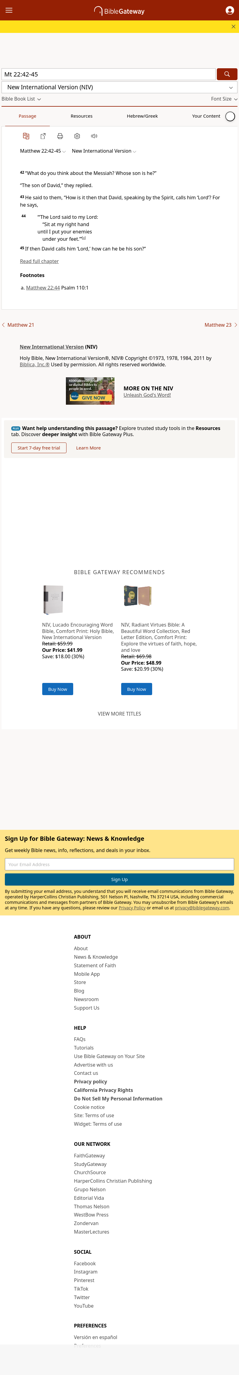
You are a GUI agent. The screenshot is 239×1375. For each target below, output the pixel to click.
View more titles (119, 713)
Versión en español (96, 1337)
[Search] (227, 74)
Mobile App (87, 974)
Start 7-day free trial (39, 448)
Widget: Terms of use (98, 1124)
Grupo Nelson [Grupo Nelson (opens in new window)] (90, 1189)
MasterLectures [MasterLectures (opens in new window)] (91, 1231)
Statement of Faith (95, 965)
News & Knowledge (96, 957)
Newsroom (86, 999)
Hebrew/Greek (80, 116)
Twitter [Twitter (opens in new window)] (82, 1297)
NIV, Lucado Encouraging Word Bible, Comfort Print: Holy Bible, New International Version (78, 631)
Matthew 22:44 (43, 287)
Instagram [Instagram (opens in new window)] (86, 1271)
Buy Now (57, 689)
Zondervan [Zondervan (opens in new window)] (86, 1223)
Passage (15, 116)
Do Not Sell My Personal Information (118, 1098)
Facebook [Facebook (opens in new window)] (85, 1263)
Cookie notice (89, 1107)
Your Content (120, 116)
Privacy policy (90, 1081)
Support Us (87, 1007)
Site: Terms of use (94, 1115)
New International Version (52, 346)
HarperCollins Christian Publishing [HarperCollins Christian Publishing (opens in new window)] (113, 1181)
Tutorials (84, 1047)
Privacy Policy (132, 908)
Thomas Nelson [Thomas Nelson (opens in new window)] (92, 1206)
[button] (230, 10)
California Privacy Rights (103, 1090)
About (81, 948)
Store (80, 982)
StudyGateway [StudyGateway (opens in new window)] (90, 1164)
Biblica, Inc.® (35, 364)
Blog (79, 990)
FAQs (80, 1039)
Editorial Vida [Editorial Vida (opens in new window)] (89, 1198)
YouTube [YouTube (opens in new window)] (84, 1305)
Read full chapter (39, 261)
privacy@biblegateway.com (202, 908)
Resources (45, 116)
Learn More (88, 448)
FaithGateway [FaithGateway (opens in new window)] (89, 1155)
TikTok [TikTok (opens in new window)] (81, 1288)
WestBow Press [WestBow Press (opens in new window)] (91, 1214)
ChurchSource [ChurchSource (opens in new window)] (90, 1172)
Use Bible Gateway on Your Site (109, 1056)
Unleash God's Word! (147, 395)
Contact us (86, 1073)
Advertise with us (93, 1064)
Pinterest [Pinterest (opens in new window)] (84, 1280)
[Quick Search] (109, 74)
